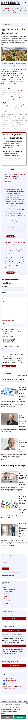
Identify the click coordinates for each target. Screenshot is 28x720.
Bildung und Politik (9, 589)
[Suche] (14, 615)
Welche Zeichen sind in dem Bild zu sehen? (12, 347)
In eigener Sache (8, 603)
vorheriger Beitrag (6, 373)
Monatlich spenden (14, 630)
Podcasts (6, 596)
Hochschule (7, 594)
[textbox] (14, 310)
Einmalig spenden (14, 646)
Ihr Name (4, 286)
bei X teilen (8, 678)
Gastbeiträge (20, 8)
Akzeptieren (20, 717)
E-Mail (3, 323)
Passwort (4, 562)
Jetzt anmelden (14, 665)
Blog (13, 8)
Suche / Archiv (17, 701)
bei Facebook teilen (10, 680)
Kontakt (3, 701)
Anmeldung (8, 162)
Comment (4, 299)
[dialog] (14, 711)
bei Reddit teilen (10, 686)
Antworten (10, 236)
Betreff (4, 292)
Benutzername (6, 556)
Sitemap (24, 701)
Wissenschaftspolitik (10, 601)
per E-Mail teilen (10, 688)
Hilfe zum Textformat (8, 320)
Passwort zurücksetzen (8, 575)
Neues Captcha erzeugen (2, 344)
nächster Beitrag (22, 375)
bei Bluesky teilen (10, 684)
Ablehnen (7, 717)
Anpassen (3, 713)
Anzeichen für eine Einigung (13, 79)
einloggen (17, 155)
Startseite (6, 8)
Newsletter (9, 701)
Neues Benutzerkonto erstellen (10, 572)
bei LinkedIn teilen (10, 682)
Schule (6, 598)
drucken (19, 686)
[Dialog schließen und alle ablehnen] (27, 703)
